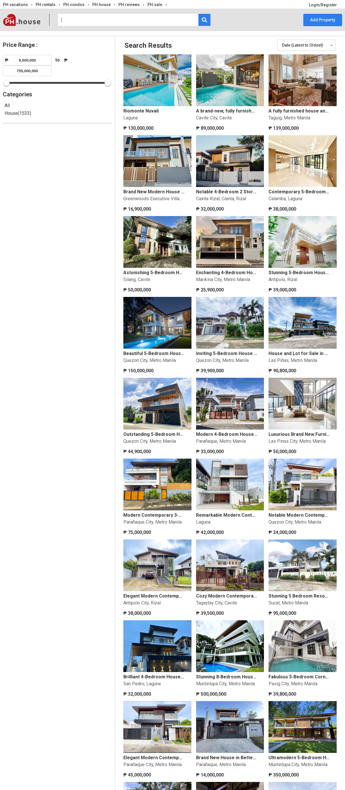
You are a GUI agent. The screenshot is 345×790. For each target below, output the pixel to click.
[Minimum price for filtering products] (27, 60)
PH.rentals (45, 4)
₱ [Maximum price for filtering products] (66, 60)
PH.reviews (129, 4)
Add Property (322, 20)
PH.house (101, 4)
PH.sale (154, 4)
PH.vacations (15, 4)
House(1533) (18, 113)
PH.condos (74, 4)
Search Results (148, 45)
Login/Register (323, 5)
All (7, 105)
